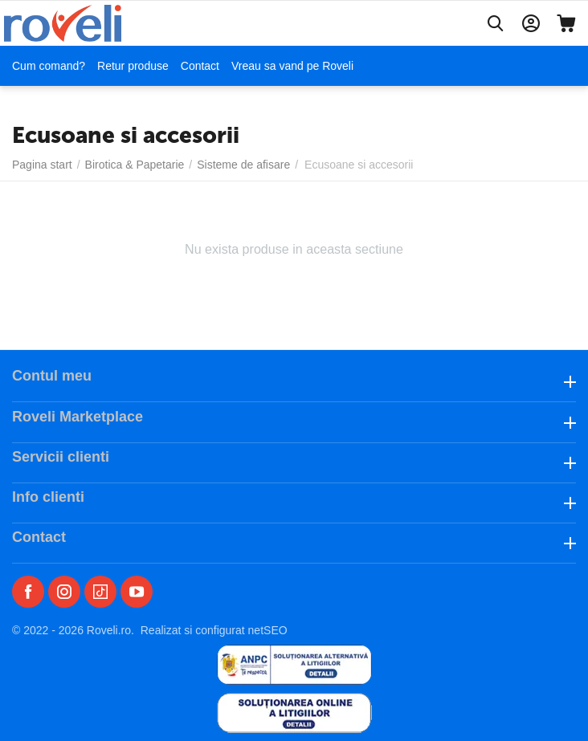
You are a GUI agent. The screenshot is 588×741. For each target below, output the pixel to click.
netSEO (268, 630)
